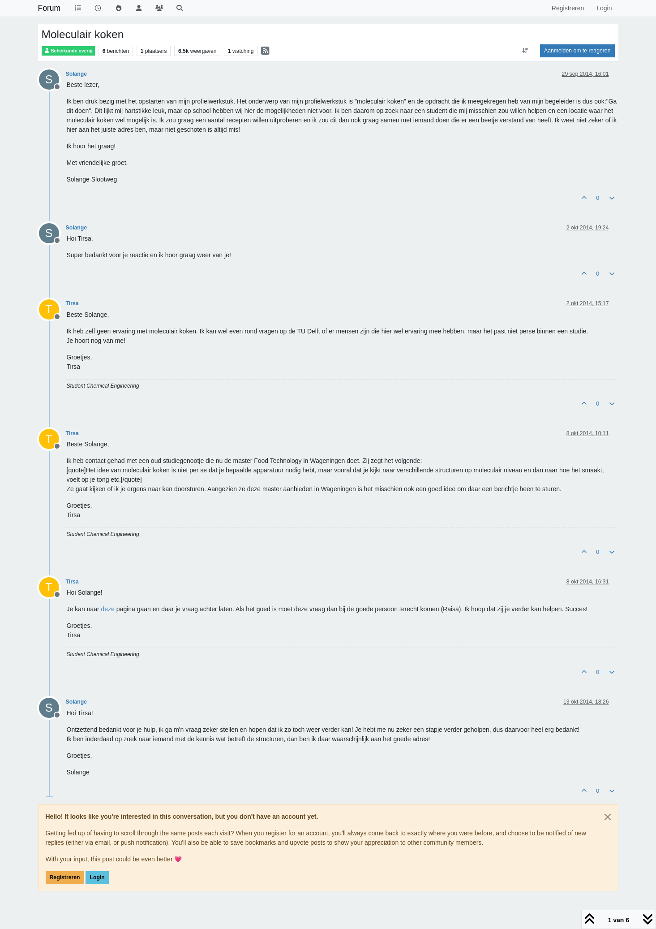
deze (108, 609)
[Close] (607, 817)
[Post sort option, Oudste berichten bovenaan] (525, 50)
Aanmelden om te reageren (577, 51)
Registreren (65, 877)
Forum (49, 8)
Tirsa (72, 303)
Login (97, 877)
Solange (76, 74)
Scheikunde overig (68, 51)
